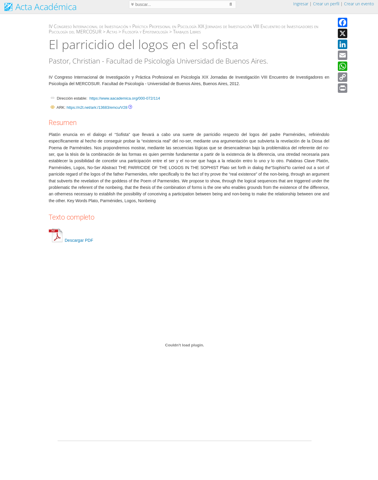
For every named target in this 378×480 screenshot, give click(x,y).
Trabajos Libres (187, 31)
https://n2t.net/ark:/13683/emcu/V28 (96, 107)
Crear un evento (359, 4)
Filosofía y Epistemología (145, 31)
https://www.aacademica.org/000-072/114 (124, 98)
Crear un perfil (326, 4)
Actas (112, 31)
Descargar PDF (71, 240)
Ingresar (300, 4)
